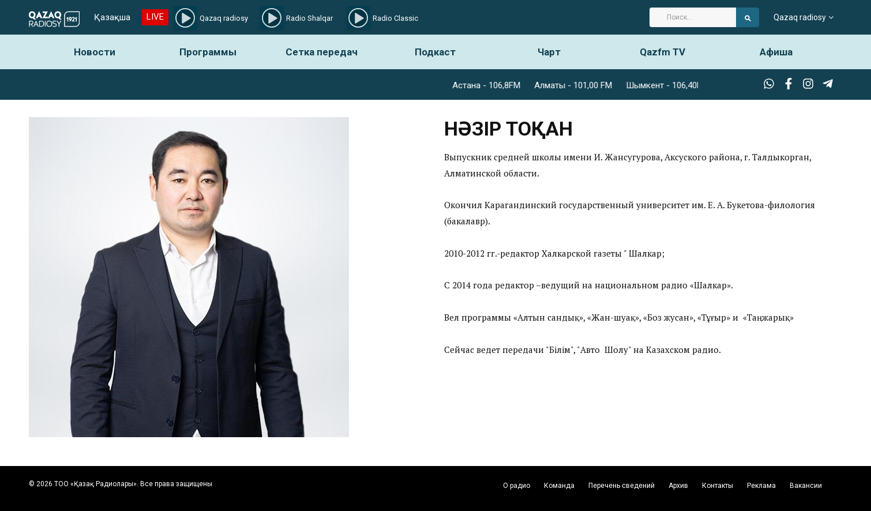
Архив (678, 486)
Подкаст (435, 52)
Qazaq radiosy (800, 17)
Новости (94, 52)
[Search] (693, 17)
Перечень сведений (621, 486)
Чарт (549, 52)
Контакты (717, 486)
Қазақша (112, 17)
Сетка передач (322, 52)
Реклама (761, 486)
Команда (559, 486)
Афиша (776, 52)
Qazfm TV (662, 52)
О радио (516, 486)
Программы (207, 52)
